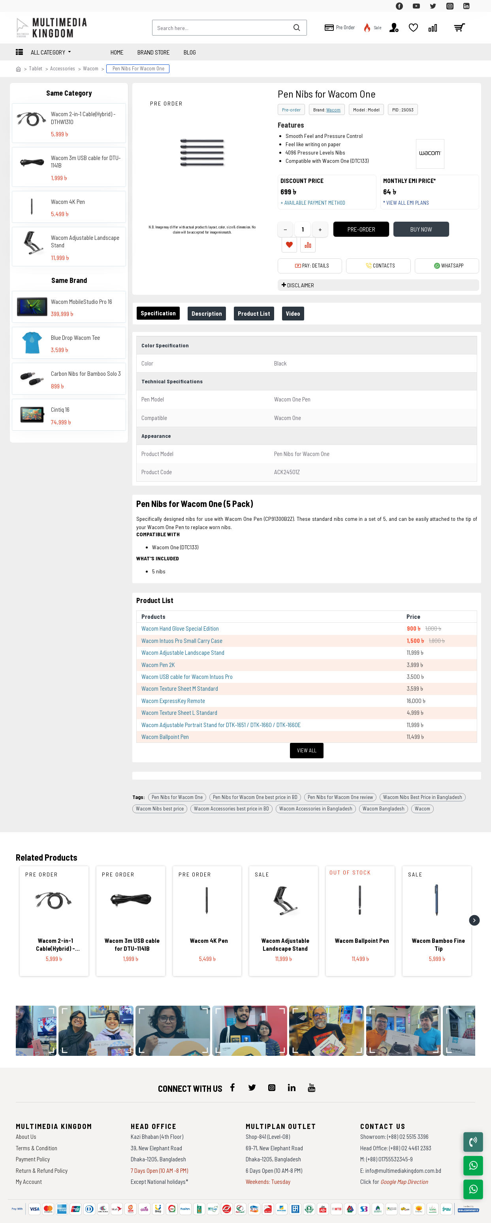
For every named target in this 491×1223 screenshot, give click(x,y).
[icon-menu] (232, 1066)
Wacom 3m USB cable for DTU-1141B (85, 161)
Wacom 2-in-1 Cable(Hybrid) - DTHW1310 (83, 117)
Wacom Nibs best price (160, 787)
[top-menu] (22, 6)
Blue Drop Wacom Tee (75, 337)
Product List (262, 305)
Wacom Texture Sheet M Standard (179, 673)
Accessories (62, 68)
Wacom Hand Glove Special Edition (180, 613)
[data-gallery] (100, 1009)
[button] (474, 899)
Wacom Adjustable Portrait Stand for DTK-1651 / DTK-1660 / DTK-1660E (221, 709)
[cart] (459, 28)
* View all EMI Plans (410, 207)
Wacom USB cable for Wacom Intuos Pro (187, 661)
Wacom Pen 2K (158, 649)
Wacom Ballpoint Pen (165, 722)
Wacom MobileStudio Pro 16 (81, 301)
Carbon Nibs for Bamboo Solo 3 (86, 373)
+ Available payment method (316, 207)
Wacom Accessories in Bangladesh (315, 787)
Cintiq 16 (60, 409)
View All (306, 736)
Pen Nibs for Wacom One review (340, 775)
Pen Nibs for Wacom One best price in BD (255, 775)
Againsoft (312, 1213)
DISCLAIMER (300, 277)
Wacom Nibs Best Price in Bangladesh (422, 775)
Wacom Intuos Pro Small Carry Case (181, 625)
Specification (159, 305)
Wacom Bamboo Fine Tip (438, 923)
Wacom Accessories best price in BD (231, 787)
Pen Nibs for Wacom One (177, 775)
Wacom (90, 68)
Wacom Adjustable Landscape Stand (85, 241)
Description (211, 305)
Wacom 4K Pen (68, 201)
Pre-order (291, 109)
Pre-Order (348, 236)
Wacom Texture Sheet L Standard (179, 697)
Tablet (35, 68)
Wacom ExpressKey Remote (173, 686)
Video (304, 305)
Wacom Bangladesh (383, 787)
